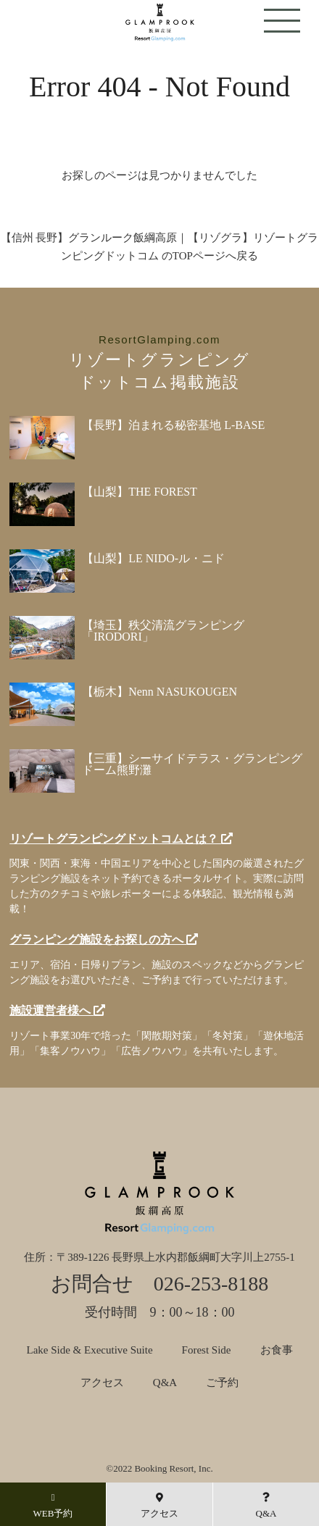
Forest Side (206, 1350)
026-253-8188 (211, 1283)
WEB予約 (53, 1506)
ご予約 (222, 1382)
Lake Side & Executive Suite (89, 1350)
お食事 (276, 1350)
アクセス (102, 1382)
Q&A (165, 1382)
